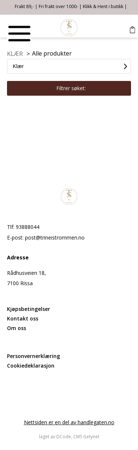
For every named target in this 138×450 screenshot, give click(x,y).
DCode (63, 436)
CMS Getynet (86, 436)
